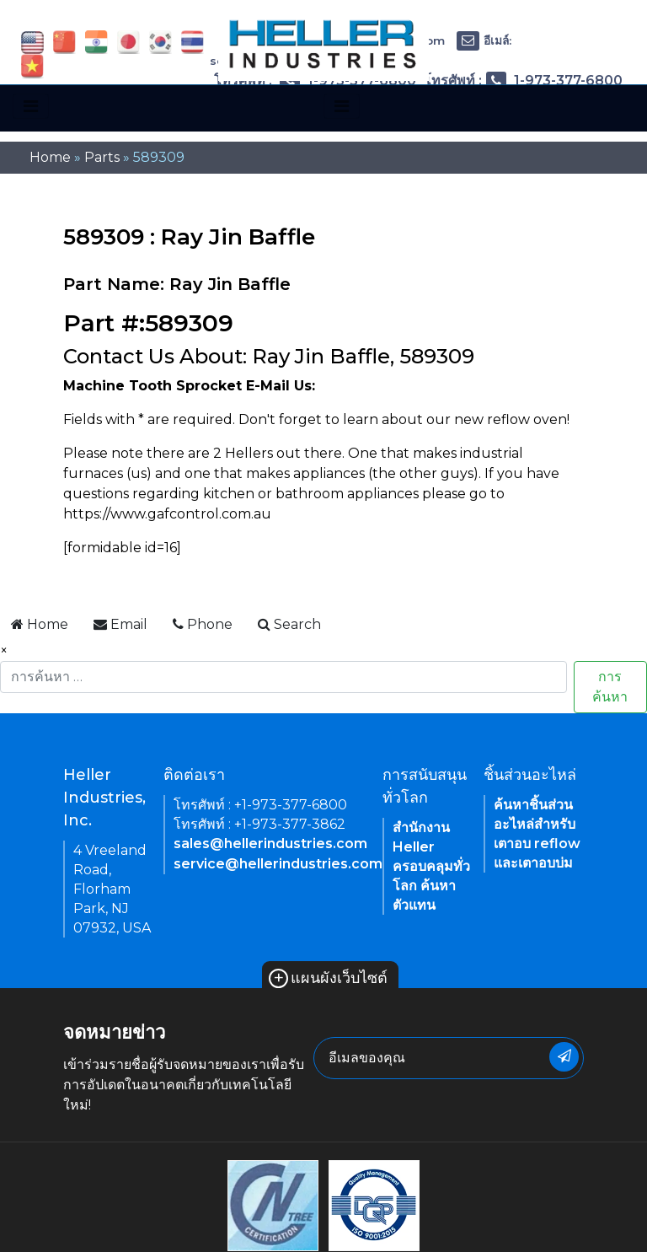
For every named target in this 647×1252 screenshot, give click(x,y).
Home (50, 157)
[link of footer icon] (273, 1204)
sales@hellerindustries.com (270, 844)
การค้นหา (610, 687)
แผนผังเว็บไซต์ (328, 978)
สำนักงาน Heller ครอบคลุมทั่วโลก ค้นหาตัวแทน (431, 866)
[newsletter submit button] (564, 1057)
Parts (102, 157)
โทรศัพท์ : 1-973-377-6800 (523, 81)
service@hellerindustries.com (278, 864)
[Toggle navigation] (31, 106)
